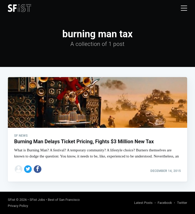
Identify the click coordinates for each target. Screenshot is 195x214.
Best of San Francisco (64, 200)
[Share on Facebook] (37, 169)
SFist (11, 200)
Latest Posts (143, 203)
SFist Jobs (37, 200)
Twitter (182, 203)
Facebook (165, 203)
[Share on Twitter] (28, 169)
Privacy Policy (18, 206)
